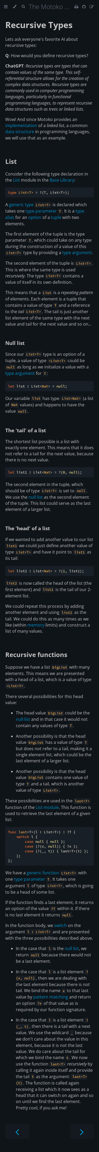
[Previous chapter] (17, 1131)
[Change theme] (14, 6)
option (34, 217)
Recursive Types (39, 24)
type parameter (41, 211)
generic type (21, 205)
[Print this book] (77, 7)
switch (60, 925)
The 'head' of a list (27, 528)
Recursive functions (36, 654)
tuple (56, 217)
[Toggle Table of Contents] (5, 6)
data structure (19, 131)
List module (47, 807)
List (11, 161)
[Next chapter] (82, 1131)
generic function (43, 873)
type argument (77, 252)
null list (36, 497)
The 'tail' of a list (25, 430)
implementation (21, 125)
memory (35, 625)
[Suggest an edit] (91, 7)
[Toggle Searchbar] (23, 6)
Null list (15, 343)
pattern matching (50, 997)
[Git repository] (84, 7)
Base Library (62, 180)
